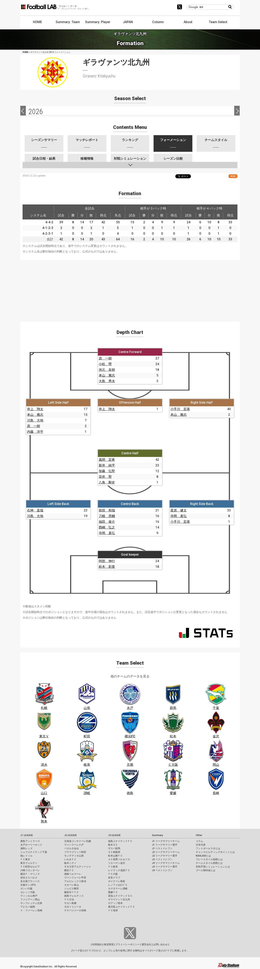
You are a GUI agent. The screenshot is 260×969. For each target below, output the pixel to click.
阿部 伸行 (107, 561)
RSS (233, 176)
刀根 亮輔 (107, 516)
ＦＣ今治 (69, 899)
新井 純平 (107, 465)
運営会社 (146, 944)
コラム (199, 841)
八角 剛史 (107, 482)
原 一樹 (105, 358)
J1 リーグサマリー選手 (164, 844)
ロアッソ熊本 (115, 903)
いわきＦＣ (70, 859)
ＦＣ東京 (25, 859)
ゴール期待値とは (205, 870)
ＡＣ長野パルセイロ (119, 859)
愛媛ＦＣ (113, 892)
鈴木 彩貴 (107, 567)
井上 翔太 (35, 409)
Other (199, 835)
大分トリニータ (72, 906)
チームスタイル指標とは (209, 863)
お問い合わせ (160, 944)
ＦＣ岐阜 (113, 866)
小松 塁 (105, 364)
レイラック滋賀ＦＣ (119, 870)
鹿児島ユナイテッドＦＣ (121, 906)
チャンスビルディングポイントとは (215, 852)
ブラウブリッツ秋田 (75, 852)
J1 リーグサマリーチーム (166, 841)
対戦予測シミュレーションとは (213, 866)
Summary (157, 835)
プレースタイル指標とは (209, 859)
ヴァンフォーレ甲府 (75, 877)
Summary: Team (68, 22)
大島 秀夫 (107, 381)
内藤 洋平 (35, 432)
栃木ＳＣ (113, 844)
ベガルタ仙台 (71, 848)
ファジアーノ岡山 (30, 899)
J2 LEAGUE (70, 835)
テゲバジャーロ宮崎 (75, 910)
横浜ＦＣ (69, 870)
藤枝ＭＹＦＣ (71, 892)
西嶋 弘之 (107, 527)
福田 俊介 (107, 522)
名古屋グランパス (30, 881)
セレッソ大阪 (27, 892)
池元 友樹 (107, 370)
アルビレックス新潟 (75, 881)
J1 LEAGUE (26, 835)
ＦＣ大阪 (113, 874)
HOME (37, 22)
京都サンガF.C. (28, 884)
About (188, 22)
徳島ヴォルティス (74, 895)
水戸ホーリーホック (31, 844)
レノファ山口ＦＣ (118, 884)
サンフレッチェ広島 (31, 903)
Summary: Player (97, 22)
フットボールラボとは (208, 848)
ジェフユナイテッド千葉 (33, 852)
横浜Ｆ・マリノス (30, 874)
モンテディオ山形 (74, 855)
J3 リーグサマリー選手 (164, 866)
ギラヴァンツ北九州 (119, 899)
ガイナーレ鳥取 (116, 881)
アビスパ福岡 (27, 906)
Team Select (218, 22)
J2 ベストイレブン (162, 859)
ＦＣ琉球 (113, 910)
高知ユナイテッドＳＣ (120, 895)
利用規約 (97, 944)
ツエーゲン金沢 (116, 863)
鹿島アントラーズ (30, 841)
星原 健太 (178, 510)
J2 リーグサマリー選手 (164, 855)
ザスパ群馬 (114, 848)
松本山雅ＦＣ (115, 855)
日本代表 (201, 844)
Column (158, 22)
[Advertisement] (130, 288)
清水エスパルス (28, 877)
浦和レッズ (26, 848)
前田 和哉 (107, 510)
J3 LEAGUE (114, 835)
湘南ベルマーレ (72, 874)
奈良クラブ (114, 877)
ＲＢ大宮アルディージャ (77, 866)
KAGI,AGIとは (203, 855)
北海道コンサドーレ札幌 (77, 841)
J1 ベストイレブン (162, 848)
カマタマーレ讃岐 (118, 888)
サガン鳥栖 (70, 903)
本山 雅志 (107, 375)
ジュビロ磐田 (71, 888)
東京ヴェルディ (28, 863)
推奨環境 (109, 944)
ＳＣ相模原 (114, 852)
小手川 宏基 (180, 409)
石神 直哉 (35, 510)
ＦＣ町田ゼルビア (30, 866)
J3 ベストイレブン (162, 870)
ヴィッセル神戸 (28, 895)
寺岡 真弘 (107, 533)
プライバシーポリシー (127, 944)
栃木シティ (70, 863)
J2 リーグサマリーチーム (166, 852)
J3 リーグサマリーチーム (166, 863)
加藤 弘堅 (107, 471)
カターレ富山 (71, 884)
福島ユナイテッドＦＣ (120, 841)
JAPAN (128, 22)
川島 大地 (35, 420)
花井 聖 (105, 477)
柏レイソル (26, 855)
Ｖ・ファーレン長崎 (31, 910)
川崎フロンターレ (30, 870)
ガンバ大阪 (26, 888)
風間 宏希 (107, 460)
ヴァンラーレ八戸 (74, 844)
